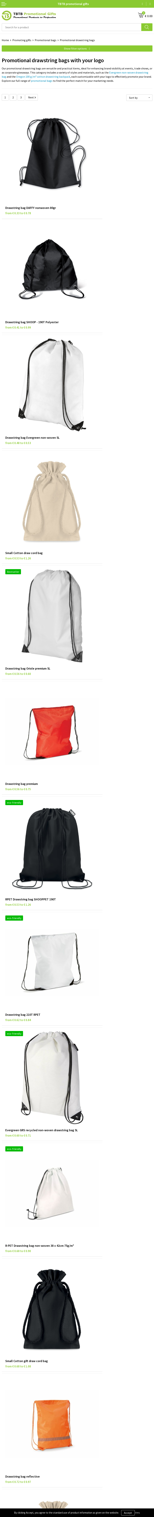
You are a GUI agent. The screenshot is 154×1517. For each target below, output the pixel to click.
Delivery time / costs (91, 1365)
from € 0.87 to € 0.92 (93, 911)
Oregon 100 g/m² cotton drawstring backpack (43, 76)
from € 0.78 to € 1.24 (18, 731)
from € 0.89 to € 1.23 (93, 1001)
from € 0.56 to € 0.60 (18, 367)
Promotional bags (45, 40)
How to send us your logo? (94, 1386)
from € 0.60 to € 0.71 (18, 551)
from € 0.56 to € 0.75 (93, 367)
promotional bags (41, 80)
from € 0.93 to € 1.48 (93, 1091)
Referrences (86, 1425)
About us (84, 1415)
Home (5, 40)
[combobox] (71, 27)
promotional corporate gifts (108, 1287)
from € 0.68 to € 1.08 (18, 641)
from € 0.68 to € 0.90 (93, 551)
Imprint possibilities (91, 1376)
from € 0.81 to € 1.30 (18, 821)
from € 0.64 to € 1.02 (93, 821)
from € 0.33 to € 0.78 (18, 187)
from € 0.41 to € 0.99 (93, 187)
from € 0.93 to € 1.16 (18, 1091)
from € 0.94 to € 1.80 (18, 1181)
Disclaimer (8, 1425)
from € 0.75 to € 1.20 (18, 911)
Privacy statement (13, 1420)
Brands (6, 1415)
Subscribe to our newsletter (18, 1441)
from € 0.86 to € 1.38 (18, 1001)
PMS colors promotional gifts (96, 1381)
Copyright (8, 1436)
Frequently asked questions (95, 1360)
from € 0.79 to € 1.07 (93, 731)
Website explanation (91, 1370)
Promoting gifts (21, 40)
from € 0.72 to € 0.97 (93, 641)
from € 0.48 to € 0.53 (18, 277)
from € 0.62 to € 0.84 (93, 457)
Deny (137, 1512)
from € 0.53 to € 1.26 (93, 277)
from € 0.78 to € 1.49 (93, 1181)
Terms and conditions (14, 1430)
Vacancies (84, 1420)
